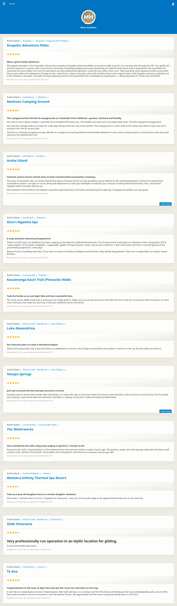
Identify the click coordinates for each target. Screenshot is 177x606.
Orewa (46, 473)
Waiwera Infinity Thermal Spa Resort (36, 478)
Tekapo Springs (19, 374)
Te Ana (12, 571)
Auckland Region (31, 473)
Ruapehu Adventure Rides (28, 45)
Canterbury (28, 97)
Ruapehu (27, 40)
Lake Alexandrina (21, 328)
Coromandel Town (48, 424)
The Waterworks (20, 429)
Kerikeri (40, 156)
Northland (28, 156)
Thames (42, 275)
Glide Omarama (19, 524)
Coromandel (29, 275)
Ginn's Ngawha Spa (22, 222)
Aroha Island (17, 160)
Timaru (40, 566)
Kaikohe (40, 217)
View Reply (165, 204)
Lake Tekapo (57, 323)
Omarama (56, 519)
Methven (41, 97)
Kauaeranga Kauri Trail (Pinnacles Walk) (39, 279)
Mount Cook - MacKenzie (35, 323)
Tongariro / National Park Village (51, 40)
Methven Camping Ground (28, 101)
